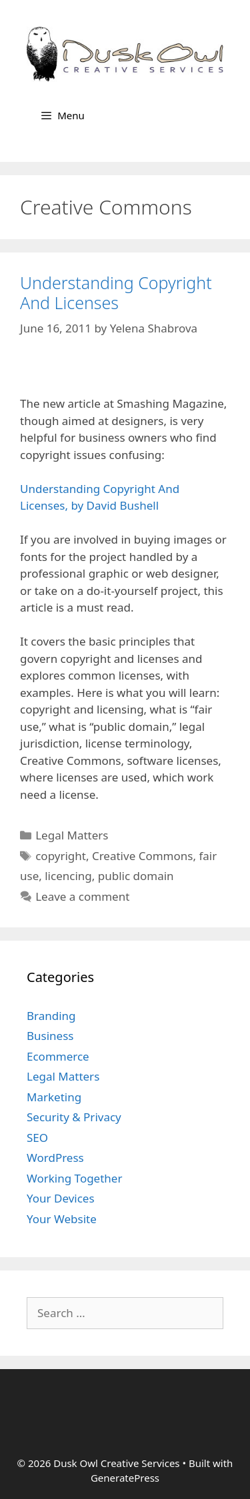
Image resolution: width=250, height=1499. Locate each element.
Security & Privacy (74, 1117)
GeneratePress (125, 1477)
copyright (60, 855)
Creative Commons (142, 855)
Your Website (62, 1219)
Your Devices (61, 1198)
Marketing (54, 1097)
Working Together (74, 1178)
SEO (37, 1137)
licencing (68, 875)
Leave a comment (82, 896)
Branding (51, 1015)
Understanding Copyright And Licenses (116, 292)
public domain (136, 875)
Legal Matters (71, 835)
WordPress (55, 1157)
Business (50, 1035)
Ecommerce (58, 1056)
